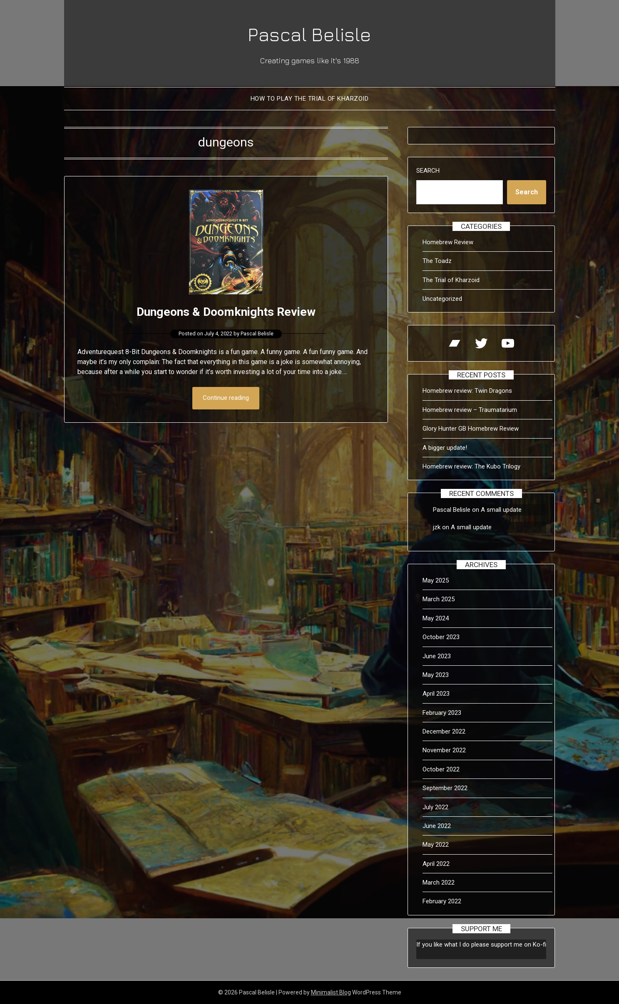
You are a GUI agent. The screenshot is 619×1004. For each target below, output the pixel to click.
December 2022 (444, 731)
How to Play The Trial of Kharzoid (310, 98)
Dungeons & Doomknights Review (226, 311)
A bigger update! (445, 447)
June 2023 (437, 656)
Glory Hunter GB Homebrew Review (471, 428)
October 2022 (441, 769)
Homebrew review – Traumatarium (470, 410)
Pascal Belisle (310, 33)
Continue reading (226, 398)
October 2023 (441, 637)
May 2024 (436, 618)
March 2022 (439, 882)
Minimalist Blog (331, 992)
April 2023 (436, 693)
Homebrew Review (448, 242)
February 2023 (442, 712)
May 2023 (436, 675)
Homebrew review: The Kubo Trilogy (471, 466)
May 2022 (436, 844)
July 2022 (435, 807)
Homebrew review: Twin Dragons (467, 390)
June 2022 (437, 826)
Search (428, 170)
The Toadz (437, 261)
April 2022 (436, 864)
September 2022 (445, 788)
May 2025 (436, 580)
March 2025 (439, 599)
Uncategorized (442, 298)
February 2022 (442, 901)
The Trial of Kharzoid (451, 280)
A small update (501, 509)
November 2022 (444, 750)
